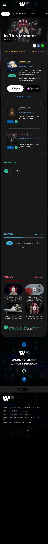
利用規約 (27, 407)
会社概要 (5, 407)
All (9, 243)
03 (17, 171)
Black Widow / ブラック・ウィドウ (30, 139)
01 (6, 171)
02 (12, 171)
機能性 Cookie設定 (30, 327)
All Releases (38, 51)
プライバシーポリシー (16, 407)
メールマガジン (24, 411)
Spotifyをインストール (16, 329)
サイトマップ (36, 407)
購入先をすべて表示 (24, 96)
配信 (38, 243)
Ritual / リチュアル (26, 113)
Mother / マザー (26, 66)
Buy (10, 121)
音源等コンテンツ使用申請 (10, 411)
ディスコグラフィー (19, 14)
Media (24, 248)
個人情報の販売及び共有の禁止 (22, 422)
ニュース (33, 14)
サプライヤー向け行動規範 (10, 414)
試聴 (11, 75)
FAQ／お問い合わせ (25, 414)
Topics (17, 243)
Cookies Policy (7, 422)
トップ (5, 14)
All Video (39, 277)
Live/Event (28, 243)
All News (39, 234)
